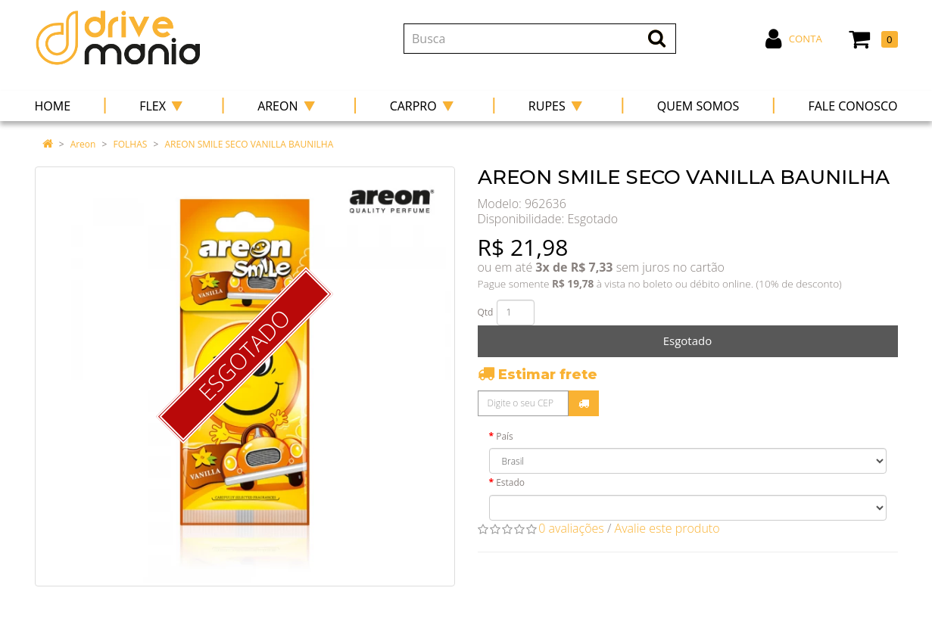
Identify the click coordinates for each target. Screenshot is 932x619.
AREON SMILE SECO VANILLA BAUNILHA (249, 144)
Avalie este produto (667, 528)
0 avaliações (571, 528)
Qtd (486, 312)
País (504, 436)
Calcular (583, 403)
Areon (83, 144)
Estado (510, 482)
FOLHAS (131, 144)
